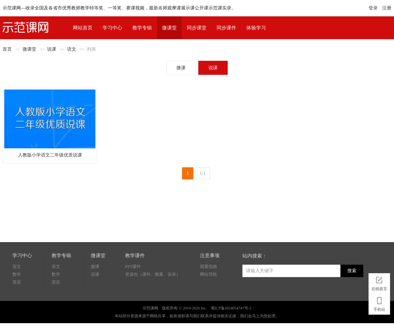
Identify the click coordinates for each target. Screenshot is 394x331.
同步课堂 (196, 27)
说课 (51, 49)
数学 (16, 274)
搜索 (351, 270)
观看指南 (208, 266)
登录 (373, 8)
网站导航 (208, 274)
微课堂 (169, 27)
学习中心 (112, 27)
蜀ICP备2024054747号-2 (231, 308)
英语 (16, 282)
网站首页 (82, 27)
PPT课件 (133, 266)
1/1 (202, 173)
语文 (71, 49)
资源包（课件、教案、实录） (152, 274)
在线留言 (379, 282)
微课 (181, 67)
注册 (386, 8)
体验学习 (256, 27)
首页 (7, 49)
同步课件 (226, 27)
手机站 (379, 303)
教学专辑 (142, 27)
